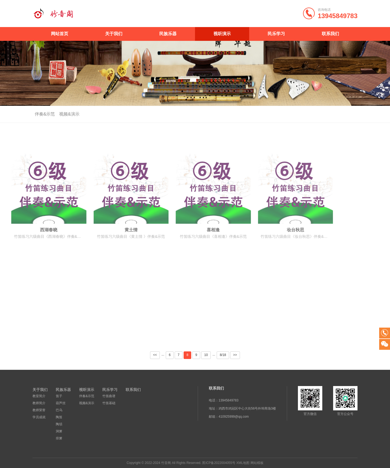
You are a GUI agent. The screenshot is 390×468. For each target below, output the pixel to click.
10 (206, 355)
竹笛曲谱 (108, 396)
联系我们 (330, 33)
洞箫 (59, 431)
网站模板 (257, 463)
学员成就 (39, 417)
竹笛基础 (108, 403)
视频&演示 (66, 114)
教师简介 (39, 403)
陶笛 (59, 417)
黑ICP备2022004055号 (218, 463)
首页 (349, 114)
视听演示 (222, 33)
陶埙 (59, 424)
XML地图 (243, 463)
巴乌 (59, 410)
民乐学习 (276, 33)
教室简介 (39, 396)
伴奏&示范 (41, 114)
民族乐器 (168, 33)
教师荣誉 (39, 410)
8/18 (223, 355)
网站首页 (59, 33)
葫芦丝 (61, 403)
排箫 (59, 438)
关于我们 (113, 33)
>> (235, 355)
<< (155, 355)
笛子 (59, 396)
